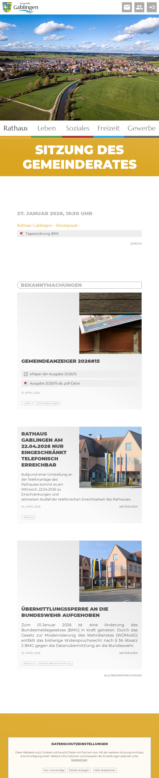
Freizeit (109, 128)
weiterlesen (128, 506)
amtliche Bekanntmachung (54, 663)
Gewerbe (142, 128)
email (127, 7)
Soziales (77, 128)
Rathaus (16, 128)
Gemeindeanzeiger (47, 403)
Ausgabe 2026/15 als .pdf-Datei (55, 383)
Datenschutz (79, 759)
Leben (46, 128)
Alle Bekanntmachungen (123, 675)
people (139, 7)
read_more (151, 7)
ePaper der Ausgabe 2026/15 (53, 374)
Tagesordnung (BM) (42, 234)
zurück (136, 243)
